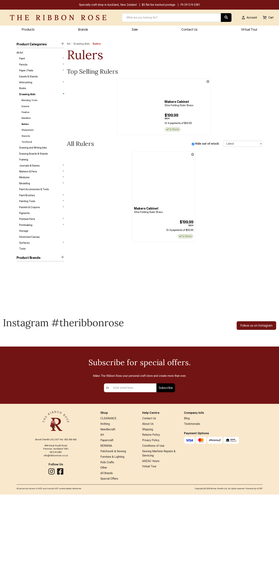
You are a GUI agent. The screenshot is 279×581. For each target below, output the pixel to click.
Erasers (25, 110)
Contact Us (189, 30)
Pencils (41, 66)
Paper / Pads (41, 72)
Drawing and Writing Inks (33, 155)
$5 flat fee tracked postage (158, 5)
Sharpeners (28, 136)
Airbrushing (41, 85)
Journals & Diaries (41, 174)
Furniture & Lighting (112, 541)
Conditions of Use (153, 530)
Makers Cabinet (26, 281)
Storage (23, 243)
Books (22, 91)
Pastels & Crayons (41, 218)
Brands (83, 30)
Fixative (25, 117)
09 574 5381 (192, 5)
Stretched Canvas (29, 250)
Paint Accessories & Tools (34, 199)
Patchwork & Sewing (113, 536)
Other (103, 553)
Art (68, 44)
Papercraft (106, 524)
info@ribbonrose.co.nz (56, 537)
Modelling (41, 193)
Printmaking (41, 237)
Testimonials (192, 506)
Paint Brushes (41, 205)
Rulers (25, 129)
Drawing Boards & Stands (33, 161)
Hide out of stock (207, 144)
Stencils (26, 142)
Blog (187, 501)
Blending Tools (29, 104)
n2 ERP (259, 575)
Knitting (105, 506)
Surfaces (41, 256)
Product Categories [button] (40, 45)
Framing (23, 167)
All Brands (106, 559)
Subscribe (166, 470)
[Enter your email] (134, 470)
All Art (20, 53)
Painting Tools (41, 212)
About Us (148, 506)
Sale (135, 30)
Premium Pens (41, 231)
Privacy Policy (150, 524)
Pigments (24, 224)
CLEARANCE (108, 501)
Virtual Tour (249, 30)
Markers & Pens (41, 180)
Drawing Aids (41, 97)
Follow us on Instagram (256, 340)
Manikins (26, 123)
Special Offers (109, 565)
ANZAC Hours (150, 546)
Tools (22, 263)
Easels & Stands (28, 78)
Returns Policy (151, 518)
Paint (41, 59)
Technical (27, 148)
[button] (247, 18)
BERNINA (106, 530)
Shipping (147, 512)
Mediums (41, 186)
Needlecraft (107, 512)
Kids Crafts (107, 547)
